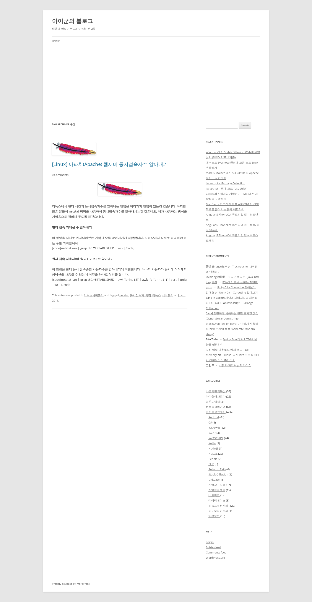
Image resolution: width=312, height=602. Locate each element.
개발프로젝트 (216, 490)
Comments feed (216, 552)
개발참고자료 (216, 485)
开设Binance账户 (216, 266)
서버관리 (167, 295)
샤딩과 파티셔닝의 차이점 (241, 298)
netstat (124, 295)
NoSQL (213, 454)
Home (56, 41)
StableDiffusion (218, 474)
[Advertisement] (156, 84)
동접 (148, 295)
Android (213, 417)
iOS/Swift (214, 428)
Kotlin (212, 443)
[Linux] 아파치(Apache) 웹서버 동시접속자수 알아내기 (110, 164)
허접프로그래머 (216, 412)
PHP (211, 464)
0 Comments (60, 175)
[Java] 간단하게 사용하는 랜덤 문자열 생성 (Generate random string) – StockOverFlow (232, 318)
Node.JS (213, 448)
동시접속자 (137, 295)
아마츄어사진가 (216, 396)
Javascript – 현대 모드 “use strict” (226, 188)
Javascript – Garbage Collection (225, 183)
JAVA (211, 433)
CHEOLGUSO (214, 303)
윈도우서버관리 (218, 511)
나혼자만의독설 (216, 391)
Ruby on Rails (217, 469)
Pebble (212, 459)
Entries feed (213, 547)
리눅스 (156, 295)
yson (209, 287)
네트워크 (214, 495)
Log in (210, 542)
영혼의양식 (213, 402)
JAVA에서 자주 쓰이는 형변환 (240, 282)
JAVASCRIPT (215, 438)
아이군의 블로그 (72, 21)
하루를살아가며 (216, 407)
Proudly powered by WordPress (71, 584)
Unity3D (213, 480)
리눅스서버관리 (94, 295)
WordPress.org (215, 558)
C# (210, 422)
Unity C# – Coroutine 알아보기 (236, 287)
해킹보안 (214, 516)
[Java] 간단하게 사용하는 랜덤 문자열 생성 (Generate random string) (232, 329)
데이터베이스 (216, 500)
